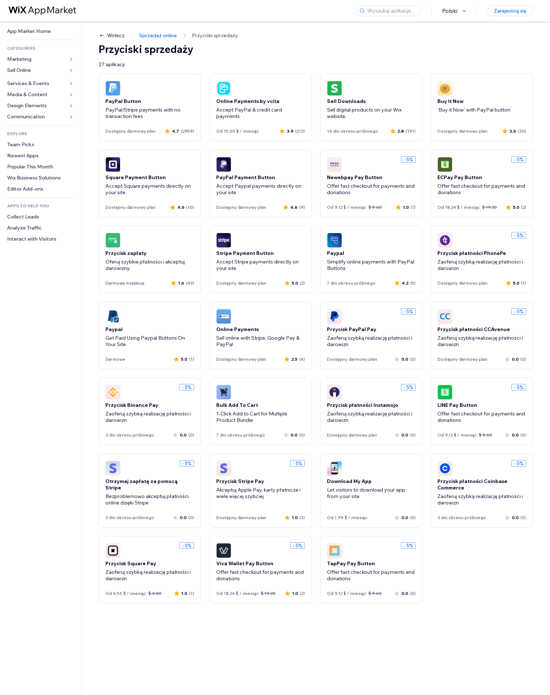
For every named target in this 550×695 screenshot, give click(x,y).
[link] (40, 31)
